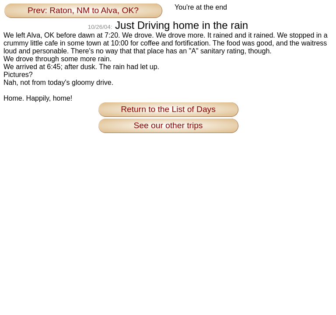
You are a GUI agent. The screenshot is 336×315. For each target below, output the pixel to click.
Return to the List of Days (168, 109)
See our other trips (168, 125)
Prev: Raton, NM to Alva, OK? (83, 10)
